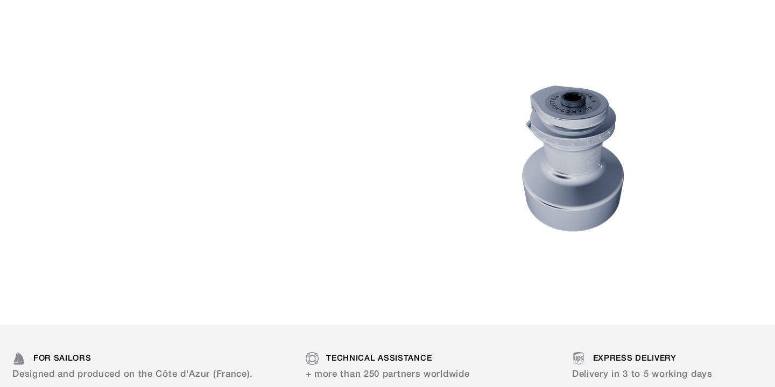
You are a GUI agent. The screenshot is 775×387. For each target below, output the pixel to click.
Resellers (443, 16)
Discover (141, 201)
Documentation (356, 16)
